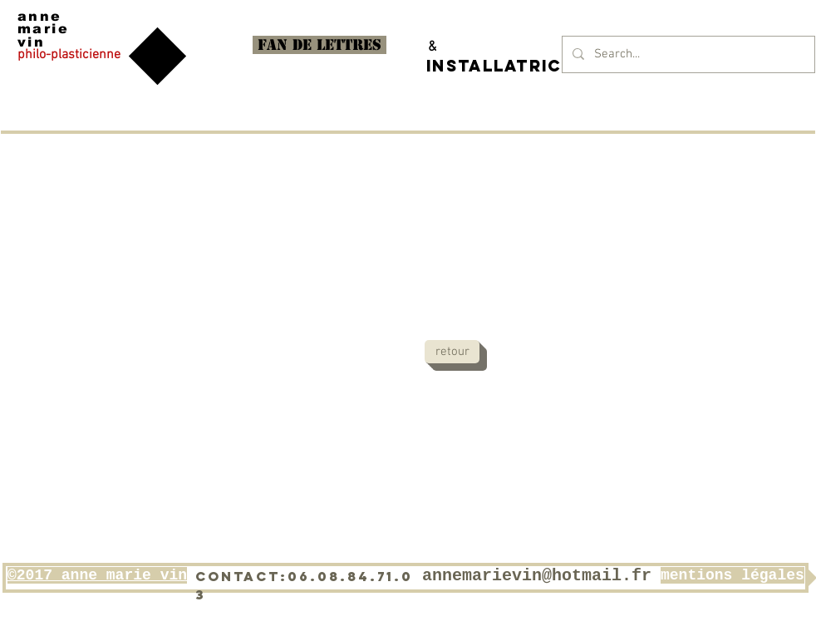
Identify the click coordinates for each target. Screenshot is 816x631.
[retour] (452, 351)
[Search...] (686, 54)
